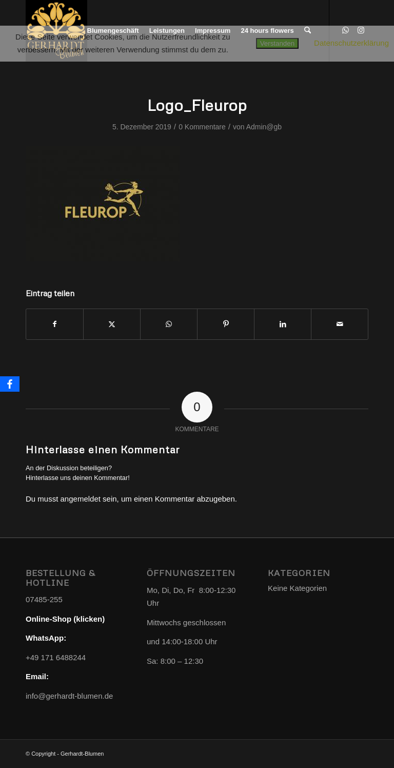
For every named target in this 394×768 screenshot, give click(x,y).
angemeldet (81, 498)
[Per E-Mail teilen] (339, 324)
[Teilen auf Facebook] (54, 324)
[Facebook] (9, 384)
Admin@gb (264, 127)
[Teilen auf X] (112, 324)
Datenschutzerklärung (351, 43)
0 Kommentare (202, 127)
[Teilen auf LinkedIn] (282, 324)
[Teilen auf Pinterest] (226, 324)
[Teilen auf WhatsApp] (169, 324)
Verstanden (277, 43)
